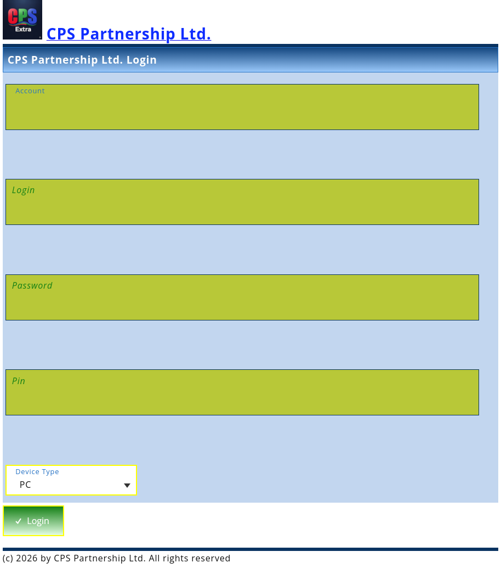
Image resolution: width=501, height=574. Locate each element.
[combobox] (71, 480)
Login (31, 521)
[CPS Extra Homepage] (107, 36)
